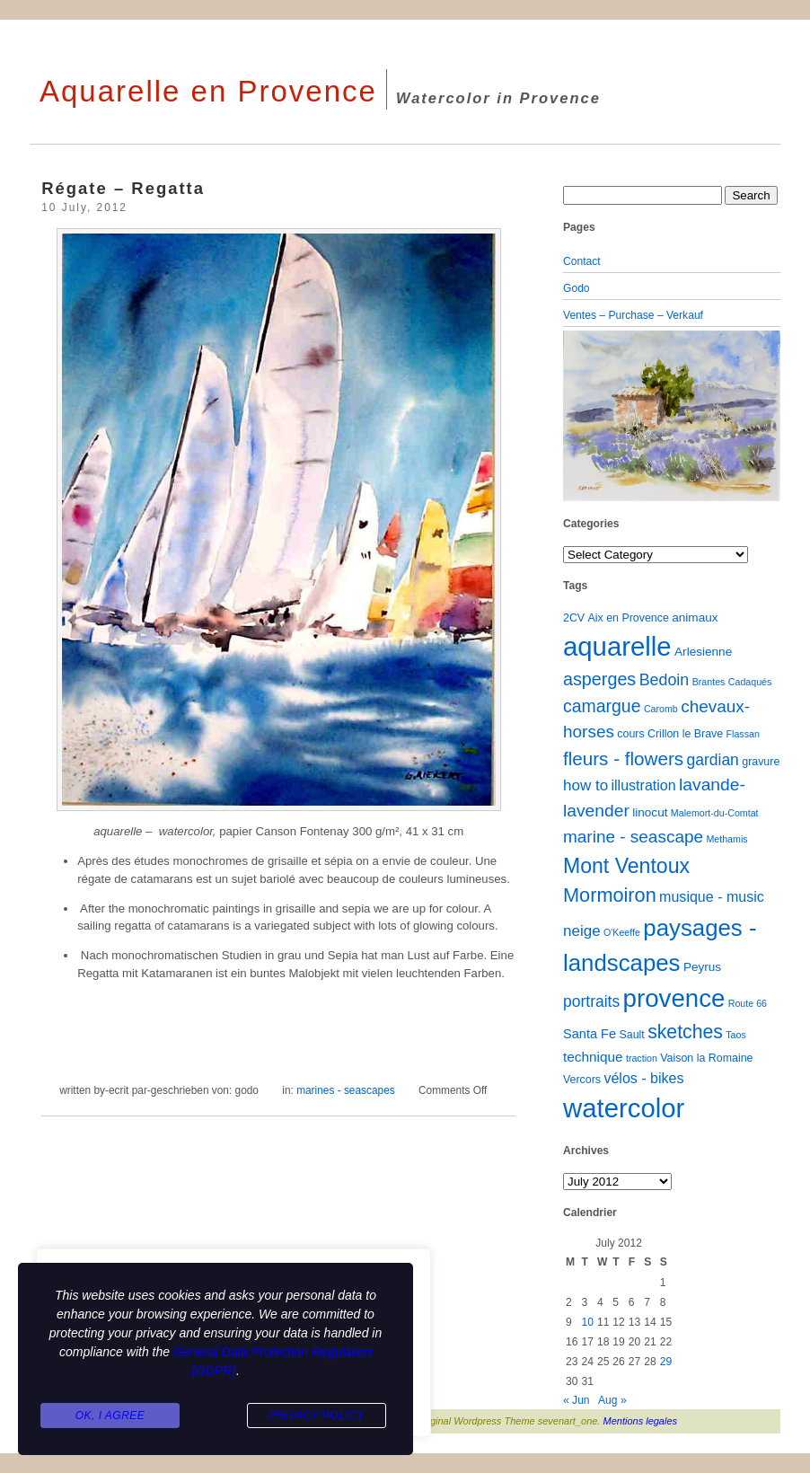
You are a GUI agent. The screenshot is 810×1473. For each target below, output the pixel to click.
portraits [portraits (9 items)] (591, 1001)
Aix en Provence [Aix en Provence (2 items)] (628, 618)
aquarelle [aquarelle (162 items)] (617, 646)
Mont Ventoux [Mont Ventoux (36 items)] (626, 866)
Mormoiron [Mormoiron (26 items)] (609, 895)
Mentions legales (640, 1421)
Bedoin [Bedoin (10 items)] (664, 680)
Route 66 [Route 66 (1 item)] (747, 1003)
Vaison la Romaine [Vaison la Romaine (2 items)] (706, 1058)
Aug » (612, 1400)
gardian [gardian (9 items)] (712, 760)
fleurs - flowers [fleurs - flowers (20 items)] (623, 758)
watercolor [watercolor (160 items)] (623, 1108)
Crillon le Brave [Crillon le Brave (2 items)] (685, 734)
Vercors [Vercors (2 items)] (582, 1079)
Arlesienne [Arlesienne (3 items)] (703, 651)
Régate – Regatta (123, 188)
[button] (579, 415)
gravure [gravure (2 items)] (760, 761)
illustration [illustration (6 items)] (643, 785)
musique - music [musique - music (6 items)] (711, 896)
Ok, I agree (110, 1415)
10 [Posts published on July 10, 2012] (587, 1322)
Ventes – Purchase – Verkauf (633, 315)
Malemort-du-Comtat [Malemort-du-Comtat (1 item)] (715, 812)
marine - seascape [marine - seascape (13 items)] (633, 836)
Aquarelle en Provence (208, 91)
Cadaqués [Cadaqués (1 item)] (750, 681)
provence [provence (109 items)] (674, 998)
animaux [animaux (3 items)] (695, 617)
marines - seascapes (345, 1090)
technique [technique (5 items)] (593, 1056)
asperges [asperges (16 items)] (599, 679)
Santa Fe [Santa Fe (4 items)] (589, 1034)
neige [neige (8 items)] (582, 930)
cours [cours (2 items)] (630, 734)
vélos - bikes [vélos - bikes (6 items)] (643, 1078)
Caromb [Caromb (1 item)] (661, 708)
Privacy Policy (316, 1415)
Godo (576, 288)
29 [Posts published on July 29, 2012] (666, 1361)
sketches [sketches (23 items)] (685, 1031)
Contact (582, 261)
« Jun (576, 1400)
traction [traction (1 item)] (641, 1058)
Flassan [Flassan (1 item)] (743, 733)
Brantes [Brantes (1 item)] (709, 681)
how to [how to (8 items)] (585, 785)
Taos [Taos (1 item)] (736, 1034)
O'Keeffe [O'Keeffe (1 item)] (621, 932)
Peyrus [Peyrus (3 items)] (702, 967)
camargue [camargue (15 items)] (602, 706)
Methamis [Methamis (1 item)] (726, 839)
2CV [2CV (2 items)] (574, 618)
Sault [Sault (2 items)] (631, 1034)
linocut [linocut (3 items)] (649, 812)
